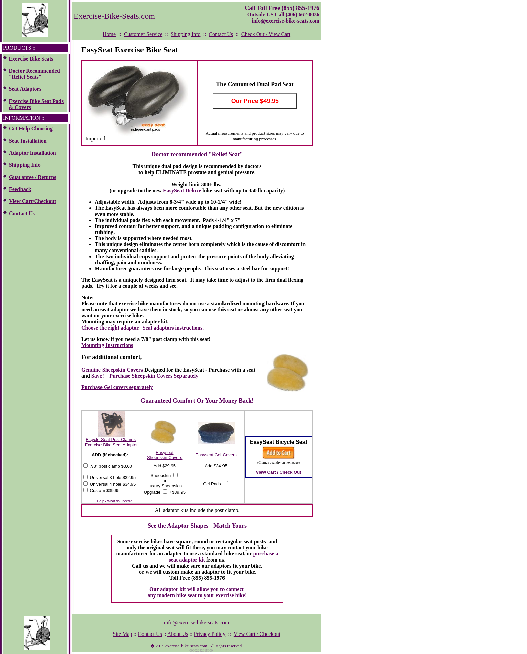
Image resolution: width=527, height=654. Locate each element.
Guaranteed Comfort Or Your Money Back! (197, 400)
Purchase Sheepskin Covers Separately (153, 376)
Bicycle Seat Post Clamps (111, 439)
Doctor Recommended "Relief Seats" (34, 74)
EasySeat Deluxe (182, 190)
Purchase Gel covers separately (117, 387)
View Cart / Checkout (257, 634)
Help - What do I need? (114, 501)
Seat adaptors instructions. (173, 328)
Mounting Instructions (107, 345)
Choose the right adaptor (109, 328)
